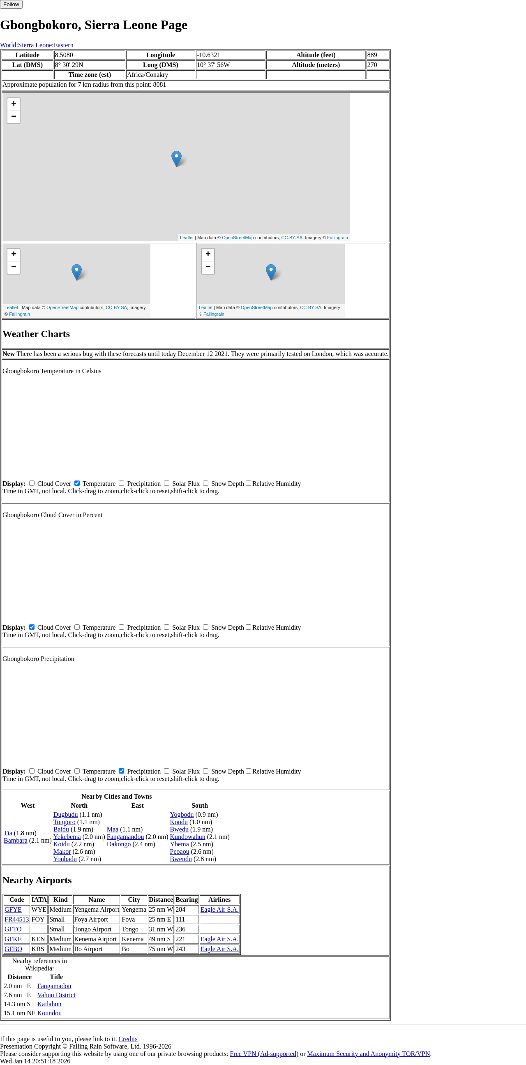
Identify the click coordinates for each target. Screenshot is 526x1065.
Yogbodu (182, 814)
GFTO (13, 929)
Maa (112, 829)
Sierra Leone (35, 45)
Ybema (179, 844)
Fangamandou (125, 836)
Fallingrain (337, 237)
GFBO (13, 948)
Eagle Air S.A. (220, 909)
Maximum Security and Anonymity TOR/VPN (368, 1053)
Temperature (99, 483)
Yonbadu (65, 858)
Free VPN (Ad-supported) (264, 1053)
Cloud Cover (54, 483)
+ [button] (13, 104)
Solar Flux (186, 483)
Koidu (61, 844)
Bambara (16, 840)
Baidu (61, 829)
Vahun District (56, 994)
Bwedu (179, 829)
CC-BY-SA (291, 237)
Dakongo (119, 844)
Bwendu (181, 858)
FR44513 (17, 919)
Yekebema (67, 836)
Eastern (64, 45)
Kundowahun (187, 836)
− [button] (13, 117)
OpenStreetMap (238, 237)
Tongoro (64, 821)
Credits (127, 1038)
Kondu (179, 821)
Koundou (49, 1013)
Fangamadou (54, 985)
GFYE (13, 909)
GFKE (13, 939)
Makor (62, 851)
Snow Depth (227, 483)
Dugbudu (65, 814)
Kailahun (49, 1003)
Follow (11, 4)
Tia (8, 832)
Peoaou (179, 851)
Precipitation (144, 483)
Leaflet (187, 237)
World (8, 45)
